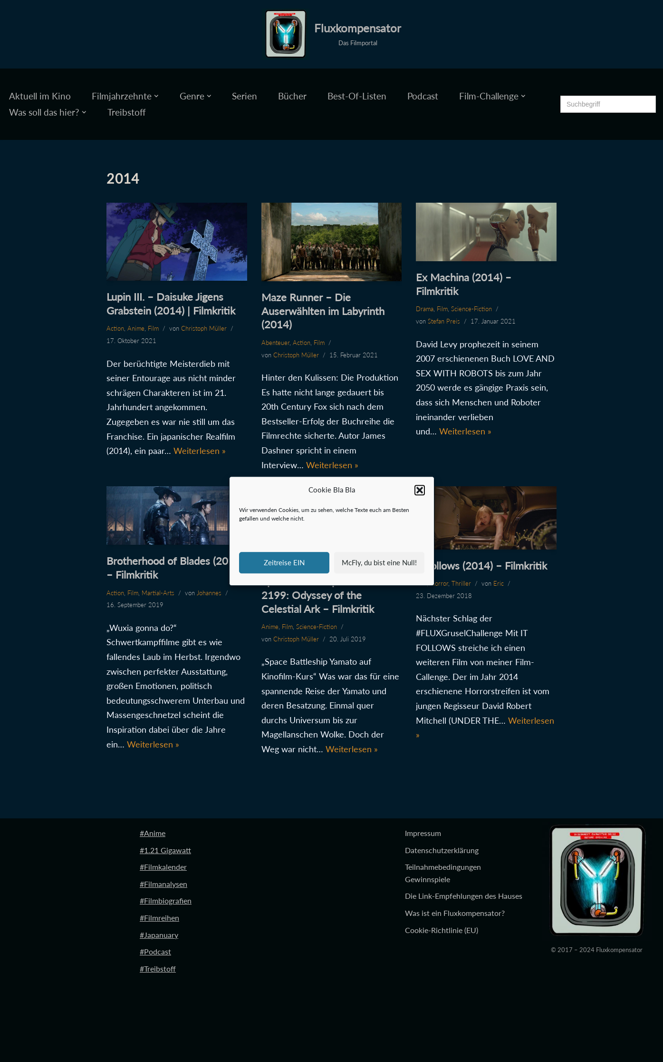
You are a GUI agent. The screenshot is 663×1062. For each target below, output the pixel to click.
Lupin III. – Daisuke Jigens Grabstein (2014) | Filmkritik (170, 303)
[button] (419, 490)
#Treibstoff (158, 968)
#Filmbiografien (166, 900)
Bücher (292, 95)
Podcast (422, 95)
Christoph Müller (204, 328)
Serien (244, 95)
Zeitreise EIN (284, 562)
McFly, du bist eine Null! (379, 562)
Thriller (461, 583)
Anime (135, 328)
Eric (498, 583)
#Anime (152, 832)
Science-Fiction (471, 309)
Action (115, 328)
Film (153, 328)
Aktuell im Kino (40, 95)
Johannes (209, 593)
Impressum (423, 832)
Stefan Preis (444, 321)
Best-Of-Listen (356, 95)
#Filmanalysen (163, 883)
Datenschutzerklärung (442, 850)
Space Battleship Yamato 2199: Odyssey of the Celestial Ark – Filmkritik (317, 595)
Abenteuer (275, 342)
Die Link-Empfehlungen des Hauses (463, 895)
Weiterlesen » (199, 450)
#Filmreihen (159, 917)
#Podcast (155, 951)
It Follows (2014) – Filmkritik (481, 565)
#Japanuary (159, 934)
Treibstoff (126, 112)
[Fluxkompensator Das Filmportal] (331, 34)
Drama (424, 309)
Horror (439, 583)
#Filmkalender (163, 866)
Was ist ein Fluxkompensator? (455, 912)
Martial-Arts (158, 593)
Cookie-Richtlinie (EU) (441, 929)
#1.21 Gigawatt (165, 850)
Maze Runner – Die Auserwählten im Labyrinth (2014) (322, 311)
